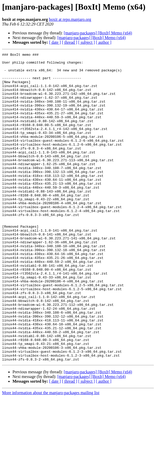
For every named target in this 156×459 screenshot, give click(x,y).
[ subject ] (86, 42)
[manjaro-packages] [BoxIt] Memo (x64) (98, 33)
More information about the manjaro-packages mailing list (50, 454)
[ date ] (55, 42)
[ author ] (104, 42)
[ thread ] (69, 42)
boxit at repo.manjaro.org (70, 19)
